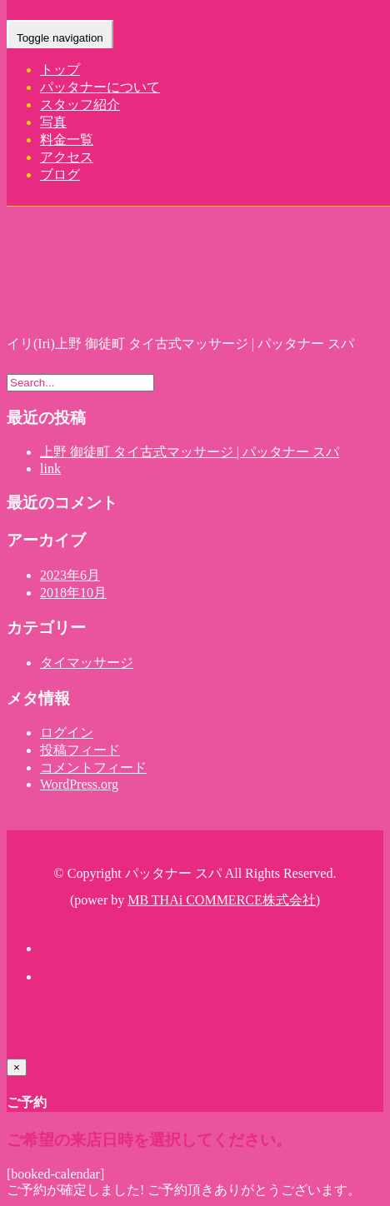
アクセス (66, 157)
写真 (53, 122)
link (50, 468)
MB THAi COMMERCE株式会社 (222, 900)
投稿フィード (80, 750)
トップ (60, 69)
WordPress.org (79, 784)
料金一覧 (66, 139)
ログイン (66, 732)
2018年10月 (73, 593)
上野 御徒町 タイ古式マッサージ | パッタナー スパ (189, 452)
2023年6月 (70, 575)
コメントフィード (93, 767)
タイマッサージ (86, 662)
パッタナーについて (100, 87)
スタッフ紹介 (80, 104)
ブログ (60, 174)
